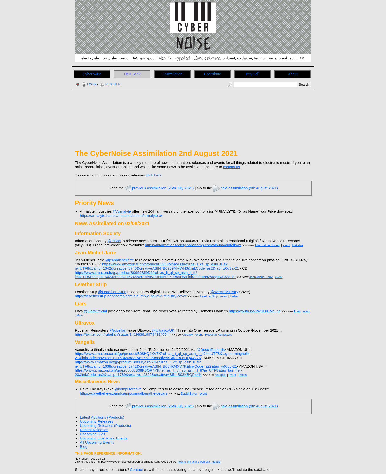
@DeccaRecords (211, 349)
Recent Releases (94, 430)
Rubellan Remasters (218, 334)
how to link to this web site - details (199, 461)
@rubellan (117, 330)
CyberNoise (92, 74)
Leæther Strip (209, 296)
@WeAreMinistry (224, 292)
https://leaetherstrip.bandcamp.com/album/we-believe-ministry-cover (131, 296)
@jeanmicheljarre (119, 260)
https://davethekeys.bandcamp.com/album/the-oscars (123, 393)
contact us (231, 167)
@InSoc (114, 241)
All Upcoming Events (97, 442)
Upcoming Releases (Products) (105, 425)
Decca (242, 375)
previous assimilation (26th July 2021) (159, 188)
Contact (136, 469)
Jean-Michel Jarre (261, 277)
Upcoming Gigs (92, 434)
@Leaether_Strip (112, 292)
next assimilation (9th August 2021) (245, 188)
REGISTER (109, 84)
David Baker (189, 393)
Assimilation (172, 74)
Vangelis (220, 375)
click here (153, 175)
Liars (297, 311)
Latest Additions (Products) (102, 417)
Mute (79, 315)
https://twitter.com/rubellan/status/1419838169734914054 (122, 334)
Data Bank (132, 74)
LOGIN (88, 84)
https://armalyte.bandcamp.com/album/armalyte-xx (121, 215)
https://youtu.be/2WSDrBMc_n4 (255, 311)
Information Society (267, 245)
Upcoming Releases (96, 421)
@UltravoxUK (163, 330)
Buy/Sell (252, 74)
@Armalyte (122, 211)
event (286, 245)
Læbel (234, 296)
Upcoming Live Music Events (104, 438)
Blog (83, 446)
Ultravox (187, 334)
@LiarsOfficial (95, 311)
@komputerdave (128, 389)
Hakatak (297, 245)
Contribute (212, 74)
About (293, 74)
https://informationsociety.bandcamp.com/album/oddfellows (193, 245)
